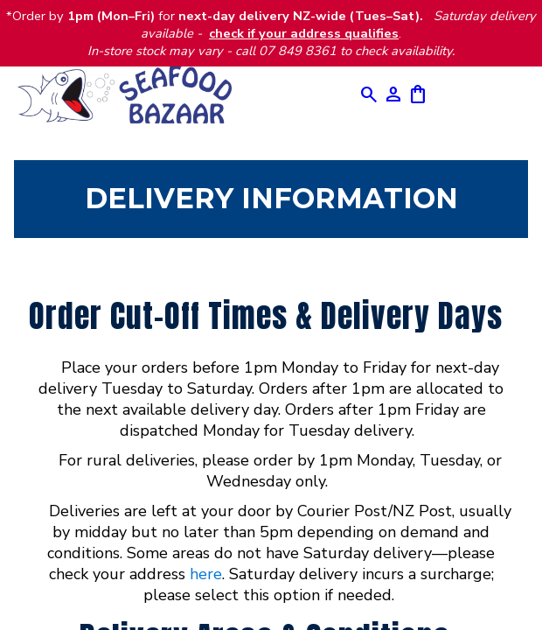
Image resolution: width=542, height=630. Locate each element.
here (206, 574)
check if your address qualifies (304, 33)
